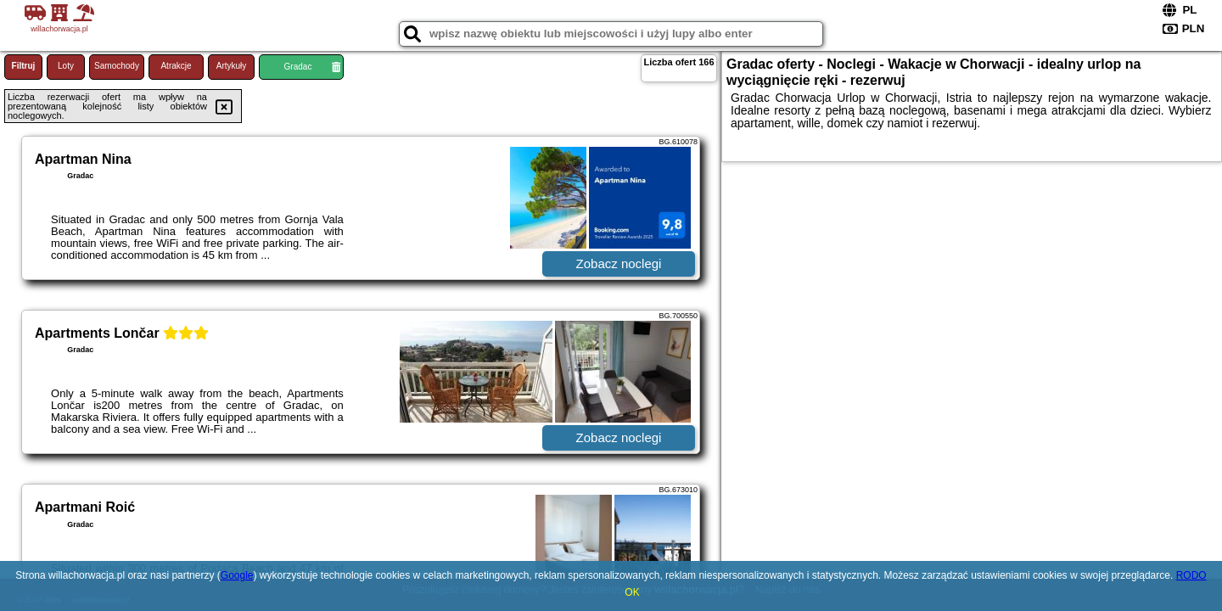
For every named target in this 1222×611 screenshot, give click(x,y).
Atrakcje (175, 65)
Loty (66, 65)
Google (237, 575)
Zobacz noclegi (619, 263)
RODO (1191, 575)
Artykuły (231, 65)
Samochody (116, 65)
